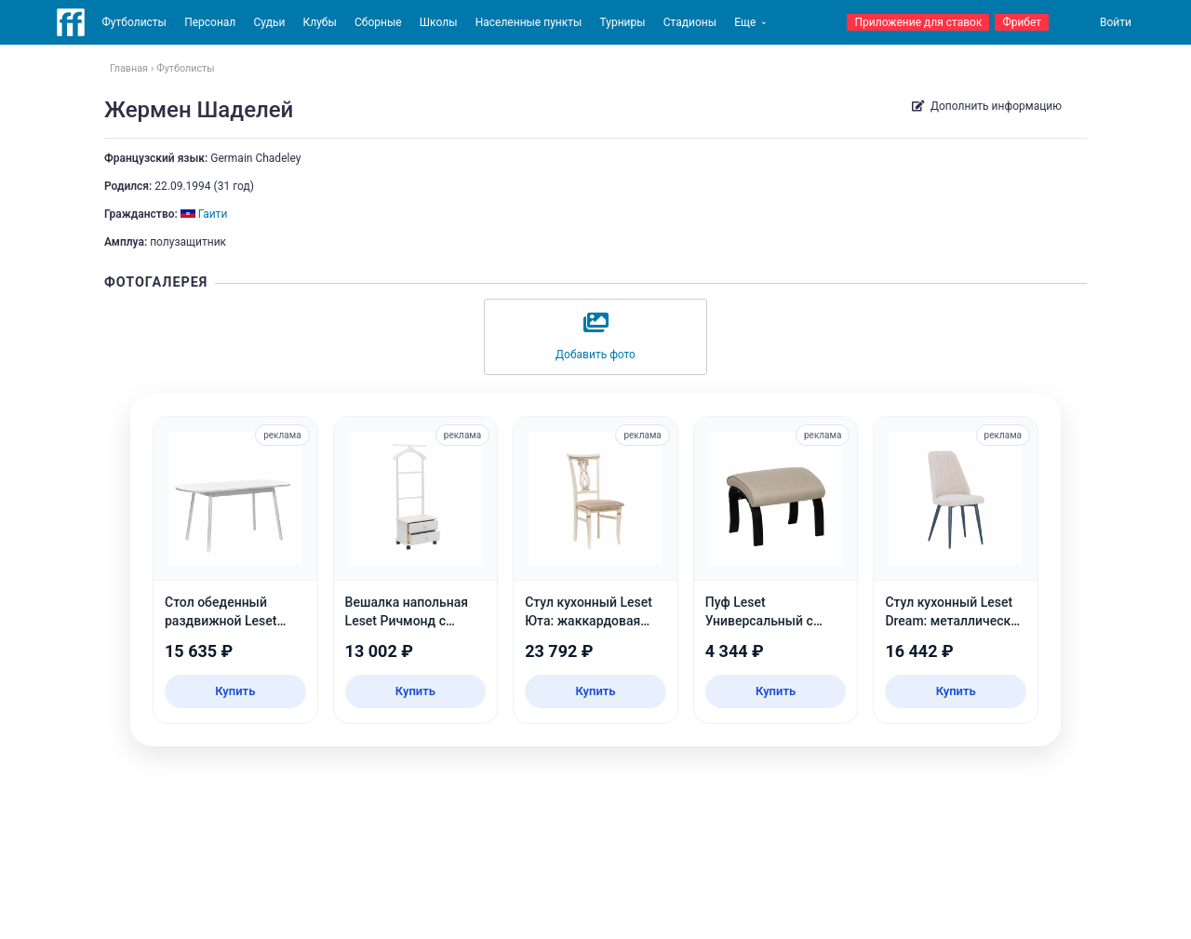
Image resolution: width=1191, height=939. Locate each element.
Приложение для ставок (918, 22)
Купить (235, 691)
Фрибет (1021, 22)
